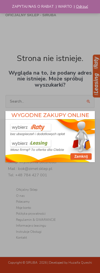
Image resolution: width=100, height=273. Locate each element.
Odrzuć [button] (82, 6)
